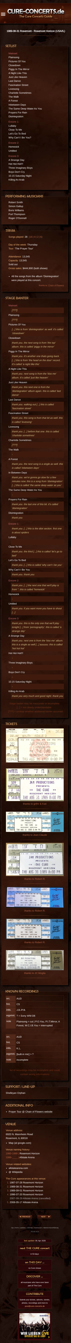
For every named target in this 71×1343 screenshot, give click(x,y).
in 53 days (34, 1254)
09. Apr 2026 (35, 1241)
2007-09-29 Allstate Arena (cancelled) (30, 1198)
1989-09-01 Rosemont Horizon (26, 1190)
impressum (38, 1228)
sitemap (30, 1228)
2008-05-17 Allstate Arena (24, 1202)
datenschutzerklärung (50, 1228)
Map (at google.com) (20, 1143)
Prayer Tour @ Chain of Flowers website (30, 1111)
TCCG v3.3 (35, 1231)
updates (23, 1228)
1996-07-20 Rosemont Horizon (26, 1194)
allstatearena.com (18, 1168)
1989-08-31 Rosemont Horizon (26, 1186)
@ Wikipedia (15, 1172)
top (12, 1228)
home (17, 1228)
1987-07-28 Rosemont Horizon (26, 1182)
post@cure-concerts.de (35, 1306)
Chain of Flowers (56, 285)
